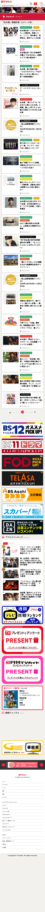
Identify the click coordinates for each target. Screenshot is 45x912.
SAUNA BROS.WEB (9, 847)
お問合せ (6, 895)
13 (27, 421)
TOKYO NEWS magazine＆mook (14, 826)
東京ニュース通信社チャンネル (13, 857)
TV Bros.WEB (7, 836)
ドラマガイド (7, 799)
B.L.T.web (6, 831)
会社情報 (6, 900)
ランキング (6, 819)
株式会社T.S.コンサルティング (13, 867)
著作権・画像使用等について (12, 890)
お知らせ (6, 880)
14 (31, 421)
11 (17, 421)
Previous (3, 775)
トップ (5, 793)
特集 (4, 809)
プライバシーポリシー (10, 885)
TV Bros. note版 (8, 842)
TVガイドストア (8, 862)
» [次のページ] (39, 421)
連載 (4, 814)
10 (13, 421)
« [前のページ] (5, 421)
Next (41, 775)
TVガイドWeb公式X (9, 873)
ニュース (6, 804)
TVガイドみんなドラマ (10, 852)
